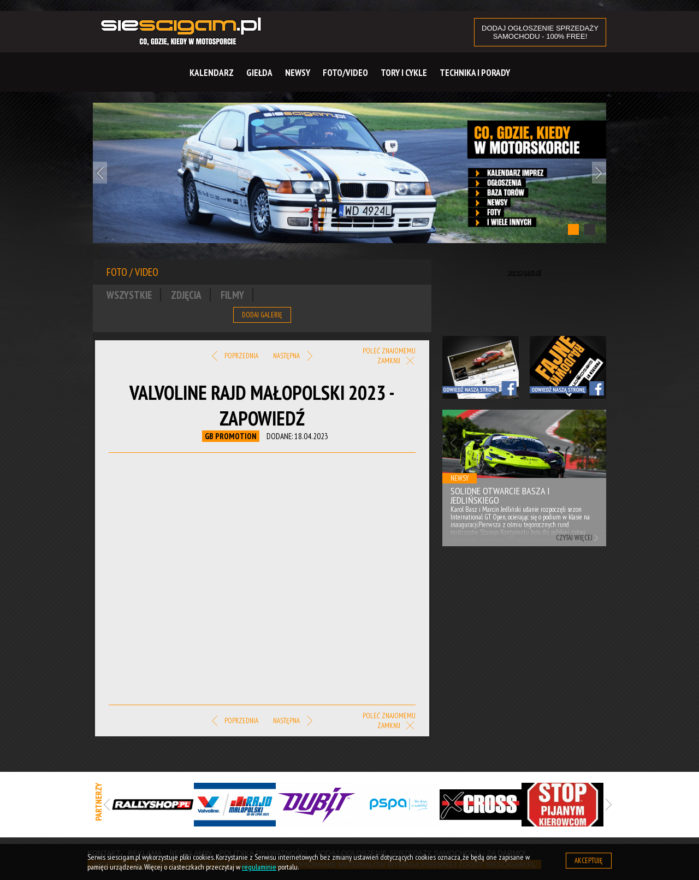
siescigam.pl (524, 272)
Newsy (297, 73)
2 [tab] (589, 229)
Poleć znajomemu (389, 351)
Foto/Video (345, 73)
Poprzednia (235, 356)
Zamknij (396, 361)
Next (599, 173)
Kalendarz (211, 73)
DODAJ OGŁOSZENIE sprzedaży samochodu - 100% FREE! (540, 32)
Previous (100, 173)
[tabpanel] (349, 173)
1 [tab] (573, 229)
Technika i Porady (475, 73)
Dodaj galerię (262, 315)
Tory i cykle (404, 73)
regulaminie (259, 867)
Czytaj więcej (574, 537)
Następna (292, 356)
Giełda (259, 73)
